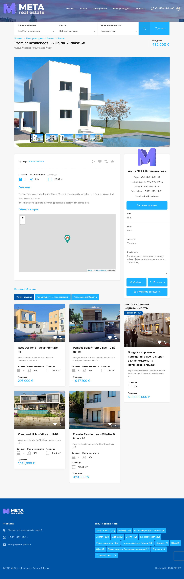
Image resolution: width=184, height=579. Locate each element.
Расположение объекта (85, 297)
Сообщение (132, 252)
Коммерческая (99, 8)
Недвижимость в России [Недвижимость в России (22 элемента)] (138, 543)
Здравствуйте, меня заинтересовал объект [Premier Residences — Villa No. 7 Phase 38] (147, 264)
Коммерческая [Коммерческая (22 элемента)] (150, 537)
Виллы (61, 38)
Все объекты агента (147, 205)
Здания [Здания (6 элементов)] (117, 537)
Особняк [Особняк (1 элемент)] (162, 543)
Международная (121, 8)
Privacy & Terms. (41, 568)
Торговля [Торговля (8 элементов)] (159, 549)
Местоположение (27, 25)
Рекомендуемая (24, 297)
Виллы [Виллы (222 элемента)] (124, 530)
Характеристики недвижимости (52, 297)
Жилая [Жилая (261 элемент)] (102, 537)
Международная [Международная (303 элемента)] (107, 543)
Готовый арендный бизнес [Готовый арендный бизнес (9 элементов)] (149, 530)
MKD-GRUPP (174, 568)
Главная (70, 8)
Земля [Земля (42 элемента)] (131, 537)
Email (129, 226)
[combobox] (35, 31)
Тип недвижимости (111, 25)
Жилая (83, 8)
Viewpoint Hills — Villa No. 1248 (38, 434)
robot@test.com (150, 196)
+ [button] (23, 218)
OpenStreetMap (100, 270)
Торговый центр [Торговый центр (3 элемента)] (106, 555)
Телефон (131, 239)
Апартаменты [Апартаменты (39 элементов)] (105, 530)
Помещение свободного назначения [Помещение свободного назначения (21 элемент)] (128, 549)
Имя (129, 213)
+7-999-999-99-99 (150, 177)
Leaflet (90, 270)
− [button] (23, 222)
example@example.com (19, 544)
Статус (63, 25)
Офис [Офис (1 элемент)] (175, 543)
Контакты (141, 8)
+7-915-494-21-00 (164, 8)
